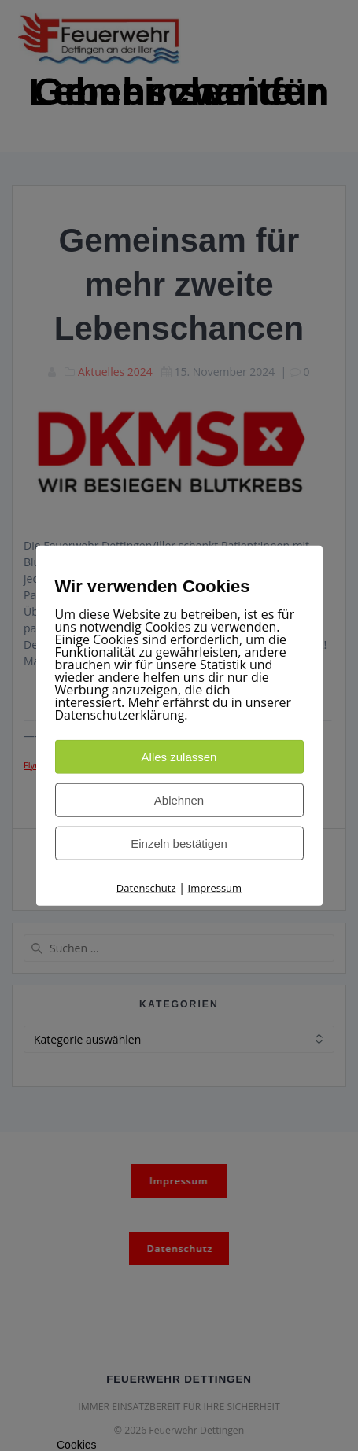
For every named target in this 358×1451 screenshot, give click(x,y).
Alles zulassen (179, 757)
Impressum (215, 888)
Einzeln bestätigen (179, 843)
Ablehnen (179, 800)
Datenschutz (146, 888)
